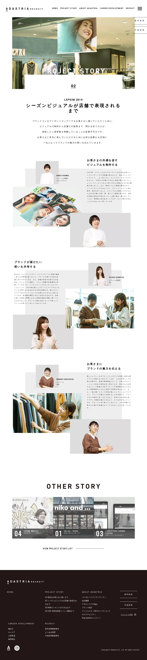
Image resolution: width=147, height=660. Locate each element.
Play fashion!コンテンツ (91, 618)
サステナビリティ (89, 614)
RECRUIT (130, 8)
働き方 (10, 629)
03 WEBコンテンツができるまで (57, 608)
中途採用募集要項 (52, 636)
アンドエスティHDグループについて (96, 611)
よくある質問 (50, 632)
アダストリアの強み (89, 604)
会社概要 (85, 601)
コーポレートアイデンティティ (94, 597)
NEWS (55, 8)
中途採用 (140, 30)
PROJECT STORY (68, 8)
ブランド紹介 (87, 608)
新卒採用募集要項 (52, 629)
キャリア (11, 632)
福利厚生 (11, 639)
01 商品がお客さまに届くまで (56, 597)
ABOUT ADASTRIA (88, 8)
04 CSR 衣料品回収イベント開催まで (59, 611)
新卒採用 (140, 21)
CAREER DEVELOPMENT (112, 8)
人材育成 (11, 636)
